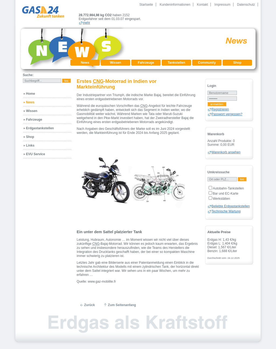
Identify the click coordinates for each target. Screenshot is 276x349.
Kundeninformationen (175, 4)
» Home (29, 90)
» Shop (28, 133)
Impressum (222, 4)
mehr (116, 19)
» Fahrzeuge (32, 116)
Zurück (89, 301)
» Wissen (30, 107)
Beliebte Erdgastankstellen (231, 202)
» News (28, 98)
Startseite (146, 4)
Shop (237, 59)
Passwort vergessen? (227, 110)
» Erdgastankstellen (38, 124)
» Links (28, 142)
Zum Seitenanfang (122, 301)
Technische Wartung (226, 207)
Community (207, 59)
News (85, 59)
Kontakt (202, 4)
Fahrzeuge (146, 59)
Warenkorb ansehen (226, 148)
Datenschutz (246, 4)
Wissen (115, 59)
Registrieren (220, 105)
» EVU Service (34, 150)
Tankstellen (176, 59)
